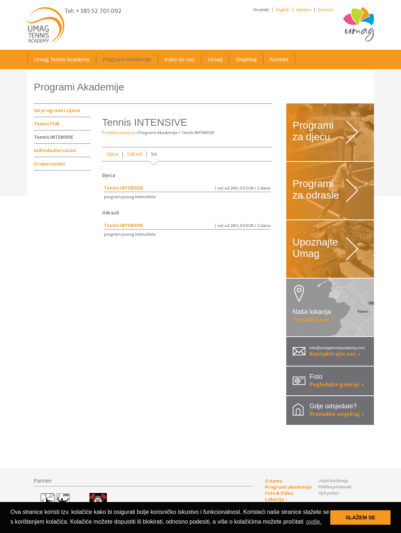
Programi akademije (288, 487)
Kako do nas (180, 59)
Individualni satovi (55, 150)
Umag (215, 59)
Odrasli (134, 154)
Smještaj (246, 59)
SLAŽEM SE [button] (360, 517)
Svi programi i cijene (57, 110)
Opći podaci (328, 493)
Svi (154, 154)
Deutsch (326, 9)
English (282, 9)
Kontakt (279, 59)
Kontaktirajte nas (335, 354)
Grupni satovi (49, 163)
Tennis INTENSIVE (53, 137)
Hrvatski (261, 9)
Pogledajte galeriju (337, 384)
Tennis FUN (46, 123)
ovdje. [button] (314, 522)
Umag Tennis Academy (62, 59)
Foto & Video (279, 493)
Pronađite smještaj (337, 414)
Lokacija (274, 499)
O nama (273, 481)
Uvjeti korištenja (333, 481)
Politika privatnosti (335, 487)
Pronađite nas (313, 319)
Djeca (112, 154)
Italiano (303, 9)
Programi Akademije (127, 59)
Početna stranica (118, 132)
